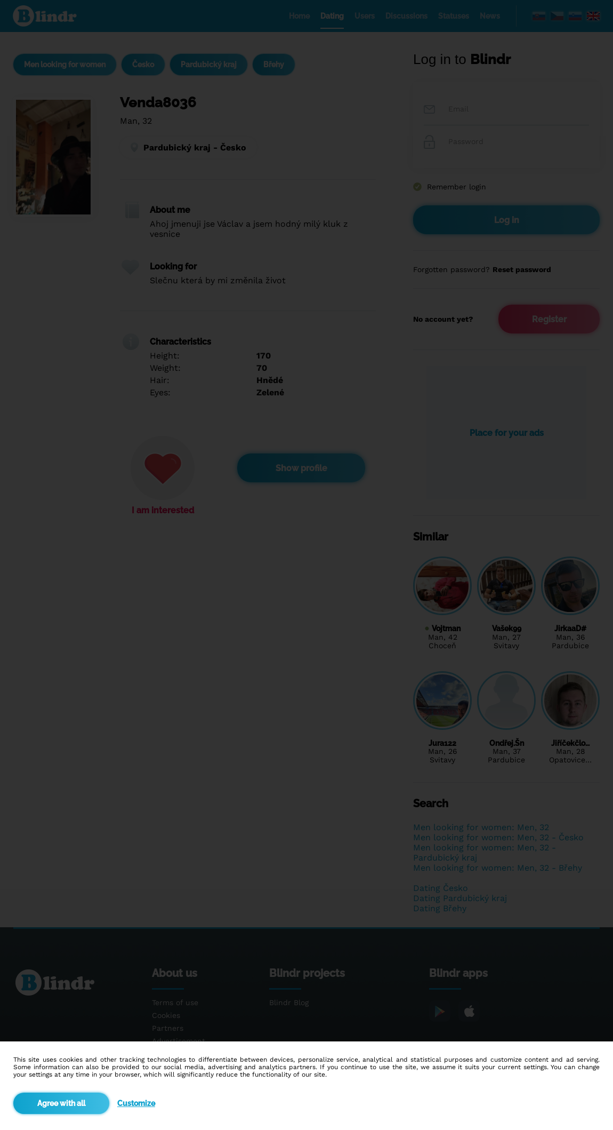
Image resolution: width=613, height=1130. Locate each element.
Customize (136, 1103)
